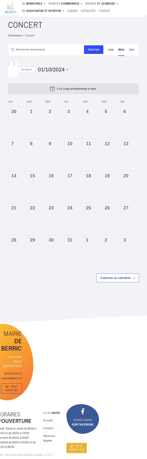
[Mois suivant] (14, 64)
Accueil (48, 420)
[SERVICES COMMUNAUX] (65, 4)
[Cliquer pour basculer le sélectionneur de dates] (53, 69)
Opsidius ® (48, 454)
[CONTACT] (104, 11)
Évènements (15, 35)
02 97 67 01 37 (13, 373)
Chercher (94, 49)
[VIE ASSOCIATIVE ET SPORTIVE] (43, 11)
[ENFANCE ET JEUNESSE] (102, 4)
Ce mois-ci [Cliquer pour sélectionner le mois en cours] (26, 69)
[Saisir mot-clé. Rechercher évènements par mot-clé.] (46, 50)
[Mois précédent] (9, 64)
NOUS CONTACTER (11, 388)
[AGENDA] (72, 11)
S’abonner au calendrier (115, 277)
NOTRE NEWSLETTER (76, 447)
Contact (48, 428)
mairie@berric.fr (11, 378)
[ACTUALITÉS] (88, 11)
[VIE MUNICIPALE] (33, 4)
